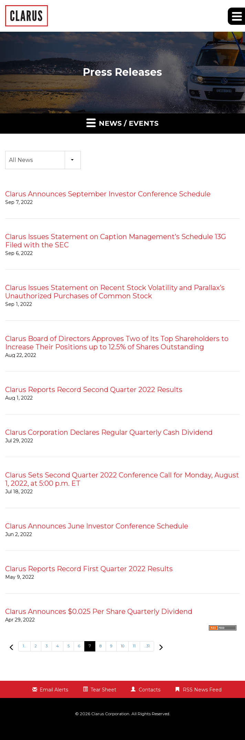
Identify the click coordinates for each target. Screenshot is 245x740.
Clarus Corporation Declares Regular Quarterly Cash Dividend (109, 432)
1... (24, 646)
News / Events (122, 122)
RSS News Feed (202, 690)
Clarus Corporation (110, 713)
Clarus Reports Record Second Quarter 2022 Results (93, 390)
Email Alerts (54, 690)
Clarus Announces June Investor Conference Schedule (96, 526)
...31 (147, 646)
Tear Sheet (103, 690)
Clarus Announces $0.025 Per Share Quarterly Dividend (98, 611)
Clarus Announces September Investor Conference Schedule (108, 194)
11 (134, 646)
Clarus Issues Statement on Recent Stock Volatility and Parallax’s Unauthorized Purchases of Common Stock (115, 292)
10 (122, 646)
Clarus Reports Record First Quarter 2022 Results (89, 569)
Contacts (149, 690)
